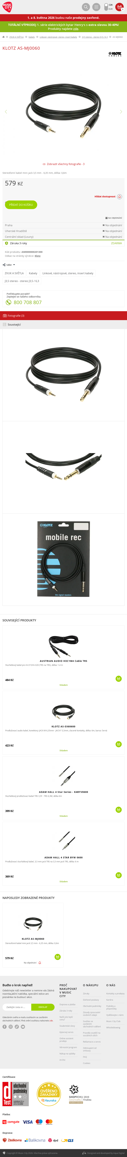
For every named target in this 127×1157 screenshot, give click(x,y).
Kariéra (109, 999)
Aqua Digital (119, 1153)
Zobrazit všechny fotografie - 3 (66, 164)
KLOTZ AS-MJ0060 (33, 938)
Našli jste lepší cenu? (66, 1018)
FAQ (85, 1057)
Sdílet (9, 265)
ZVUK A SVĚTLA (16, 37)
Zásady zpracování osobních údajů (91, 1013)
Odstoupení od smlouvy (89, 1049)
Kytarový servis (66, 1032)
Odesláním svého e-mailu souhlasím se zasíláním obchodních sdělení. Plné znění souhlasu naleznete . (27, 1019)
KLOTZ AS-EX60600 (63, 726)
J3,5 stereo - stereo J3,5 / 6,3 (95, 37)
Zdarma (116, 243)
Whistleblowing (113, 1027)
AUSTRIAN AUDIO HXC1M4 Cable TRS (63, 660)
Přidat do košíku (21, 205)
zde (51, 1020)
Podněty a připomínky (111, 1007)
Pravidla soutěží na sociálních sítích (91, 1034)
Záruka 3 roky (18, 243)
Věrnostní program (68, 1047)
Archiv (62, 1059)
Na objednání (30, 962)
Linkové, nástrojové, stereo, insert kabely (58, 37)
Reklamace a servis (92, 1041)
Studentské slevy (67, 1026)
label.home (3, 37)
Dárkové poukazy (91, 999)
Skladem (64, 685)
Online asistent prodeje (66, 1039)
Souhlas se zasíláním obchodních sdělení (92, 1024)
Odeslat (43, 1007)
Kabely (32, 37)
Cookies (86, 1063)
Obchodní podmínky (92, 1006)
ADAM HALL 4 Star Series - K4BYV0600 (63, 791)
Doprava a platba (67, 1004)
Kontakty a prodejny (115, 993)
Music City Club (113, 1021)
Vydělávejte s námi (115, 1015)
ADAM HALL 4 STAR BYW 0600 (63, 857)
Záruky (86, 993)
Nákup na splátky (67, 1053)
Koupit (119, 679)
